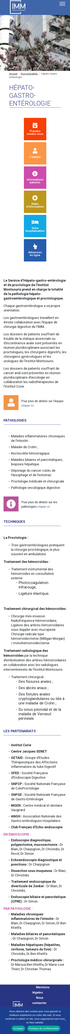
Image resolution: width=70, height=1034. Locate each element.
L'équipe (35, 153)
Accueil (13, 73)
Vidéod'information (35, 201)
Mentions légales (40, 990)
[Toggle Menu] (62, 3)
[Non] (65, 1020)
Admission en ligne (35, 250)
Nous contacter (39, 1000)
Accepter (18, 1028)
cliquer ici (27, 405)
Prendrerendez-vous (35, 129)
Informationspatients (35, 177)
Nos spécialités (29, 73)
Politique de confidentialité (43, 1028)
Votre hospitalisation (35, 226)
